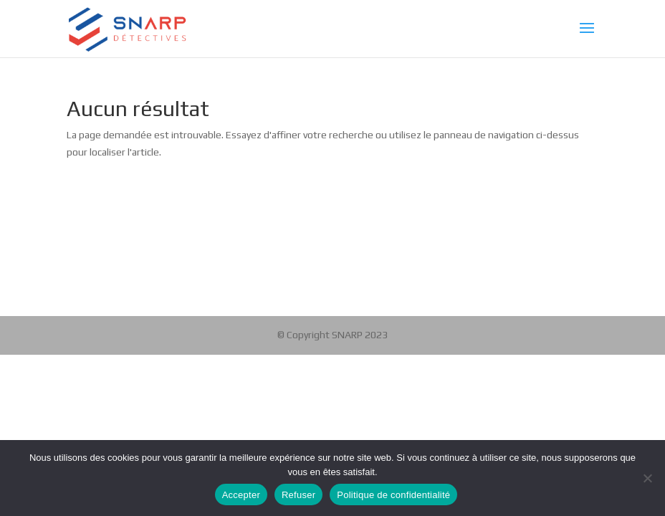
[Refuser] (647, 478)
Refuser (298, 494)
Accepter (241, 494)
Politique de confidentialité (393, 494)
